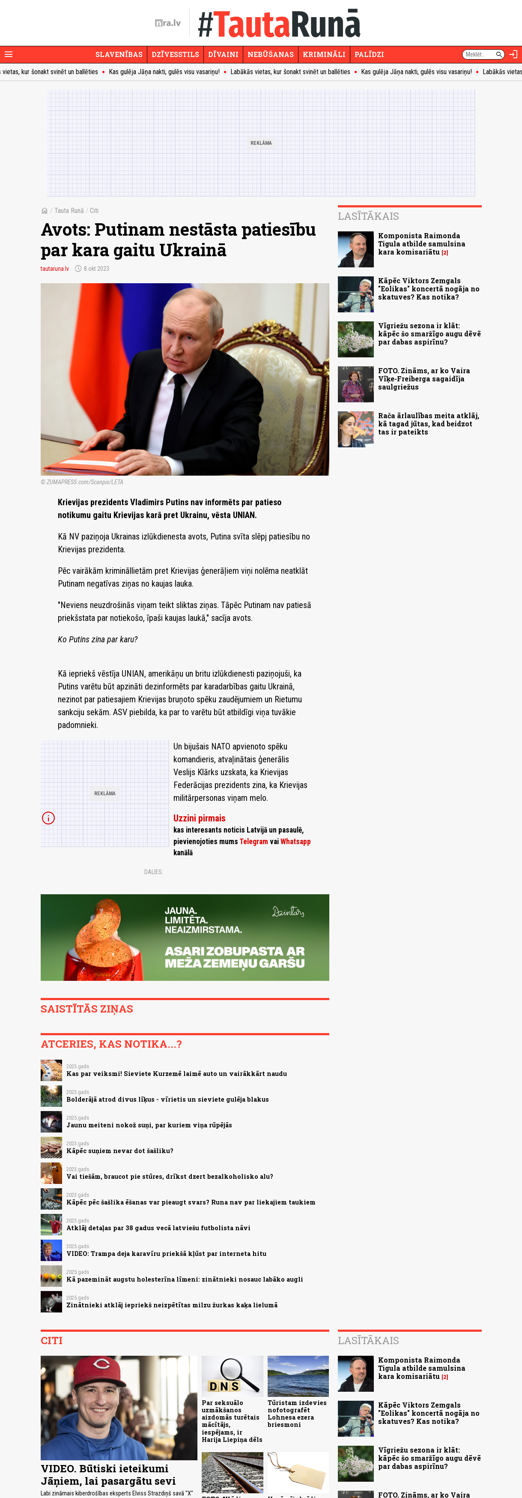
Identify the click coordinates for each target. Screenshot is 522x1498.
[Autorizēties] (513, 54)
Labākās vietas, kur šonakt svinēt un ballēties (297, 72)
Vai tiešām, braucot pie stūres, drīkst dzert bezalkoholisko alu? (169, 1176)
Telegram (253, 841)
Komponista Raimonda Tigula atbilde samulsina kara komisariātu (421, 243)
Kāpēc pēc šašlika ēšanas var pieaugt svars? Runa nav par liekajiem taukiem (191, 1202)
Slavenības (119, 54)
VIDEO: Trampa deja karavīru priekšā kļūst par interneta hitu (166, 1253)
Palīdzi (369, 54)
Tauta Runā (69, 211)
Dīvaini (223, 54)
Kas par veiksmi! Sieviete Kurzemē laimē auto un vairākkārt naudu (176, 1074)
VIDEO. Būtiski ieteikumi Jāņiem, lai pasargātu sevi (108, 1475)
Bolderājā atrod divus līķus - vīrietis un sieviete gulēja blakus (167, 1099)
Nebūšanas (271, 54)
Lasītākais (368, 216)
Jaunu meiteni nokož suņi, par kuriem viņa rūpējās (149, 1125)
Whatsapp (295, 841)
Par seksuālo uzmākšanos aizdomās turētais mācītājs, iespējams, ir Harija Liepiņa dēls (232, 1421)
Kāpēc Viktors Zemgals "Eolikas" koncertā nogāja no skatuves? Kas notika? (429, 288)
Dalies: (153, 872)
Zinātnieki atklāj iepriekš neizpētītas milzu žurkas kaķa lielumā (171, 1305)
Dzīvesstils (175, 54)
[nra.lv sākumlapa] (168, 23)
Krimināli (324, 54)
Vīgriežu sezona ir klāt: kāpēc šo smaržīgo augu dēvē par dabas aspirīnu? (429, 333)
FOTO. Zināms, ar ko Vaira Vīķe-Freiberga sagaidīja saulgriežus (424, 378)
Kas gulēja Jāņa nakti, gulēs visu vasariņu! (171, 72)
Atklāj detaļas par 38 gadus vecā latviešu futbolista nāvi (158, 1228)
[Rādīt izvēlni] (8, 54)
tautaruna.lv (55, 268)
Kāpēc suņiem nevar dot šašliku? (119, 1151)
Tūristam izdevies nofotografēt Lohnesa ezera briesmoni (297, 1414)
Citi (94, 211)
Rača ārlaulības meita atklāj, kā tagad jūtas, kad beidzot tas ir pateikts (428, 423)
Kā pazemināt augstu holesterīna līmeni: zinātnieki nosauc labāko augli (184, 1279)
